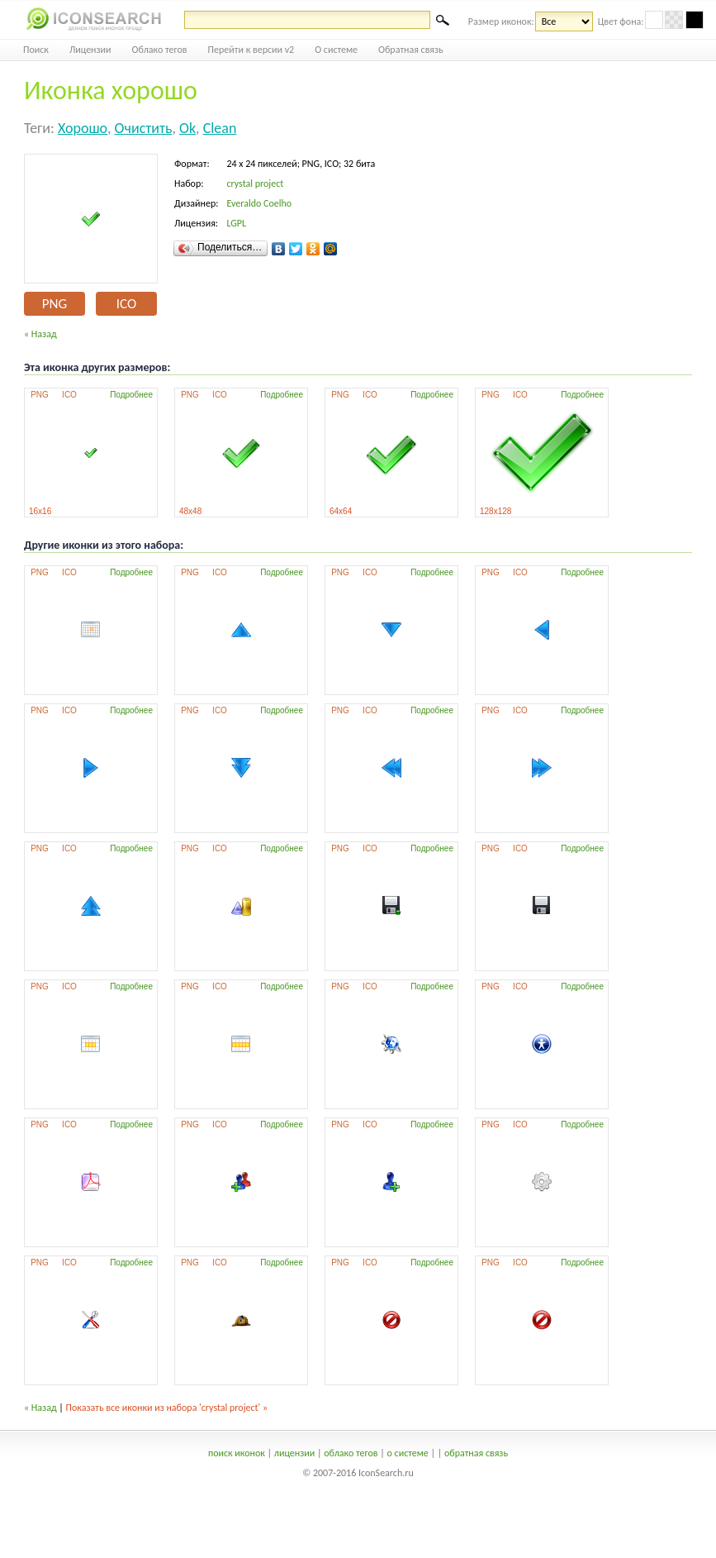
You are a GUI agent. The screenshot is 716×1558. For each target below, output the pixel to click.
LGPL (236, 223)
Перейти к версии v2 (251, 49)
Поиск (36, 49)
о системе (408, 1453)
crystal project (254, 183)
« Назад (40, 334)
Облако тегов (159, 49)
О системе (336, 49)
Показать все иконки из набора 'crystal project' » (167, 1407)
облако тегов (350, 1453)
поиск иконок (236, 1453)
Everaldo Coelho (259, 203)
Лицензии (90, 49)
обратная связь (476, 1453)
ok (187, 128)
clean (220, 128)
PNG (54, 303)
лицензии (294, 1453)
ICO (126, 303)
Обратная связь (410, 49)
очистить (144, 128)
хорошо (82, 128)
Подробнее (131, 394)
